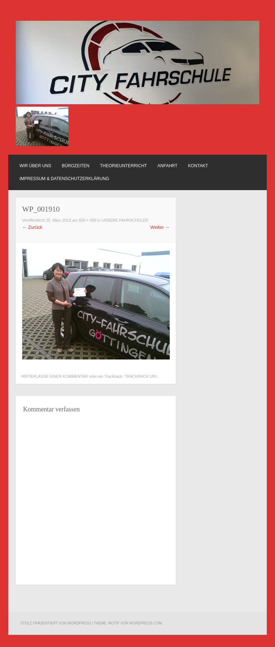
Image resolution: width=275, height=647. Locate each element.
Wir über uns (35, 165)
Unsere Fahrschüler (125, 220)
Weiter (160, 227)
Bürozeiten (76, 165)
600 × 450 (87, 220)
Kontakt (198, 165)
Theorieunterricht (123, 165)
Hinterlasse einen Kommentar (54, 376)
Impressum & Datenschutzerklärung (64, 178)
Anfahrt (168, 165)
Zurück (32, 227)
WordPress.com (145, 623)
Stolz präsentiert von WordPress (55, 623)
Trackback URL (141, 376)
